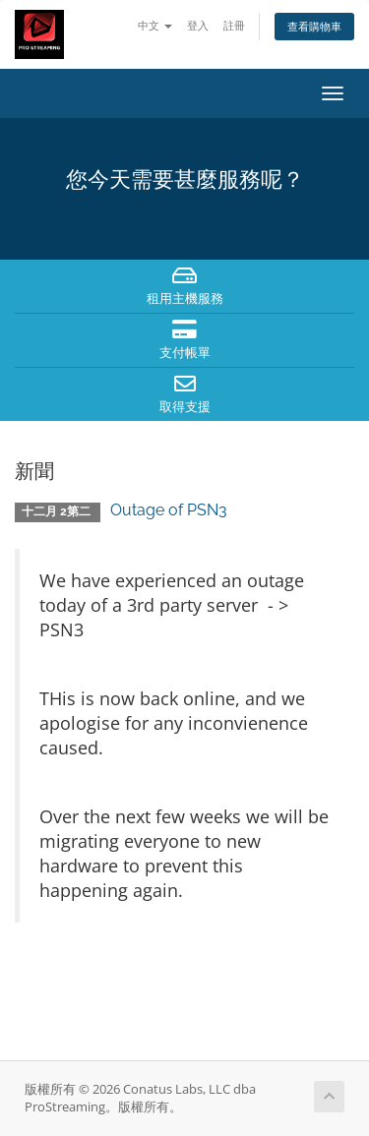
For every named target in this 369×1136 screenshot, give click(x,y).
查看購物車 (314, 26)
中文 (155, 25)
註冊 (234, 25)
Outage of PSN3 (168, 510)
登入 (198, 25)
